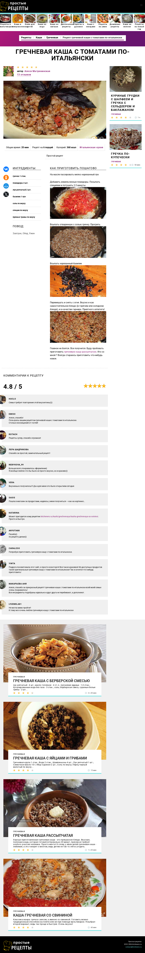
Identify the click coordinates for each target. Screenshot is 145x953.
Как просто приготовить (17, 946)
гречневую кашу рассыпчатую (80, 351)
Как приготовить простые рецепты (14, 6)
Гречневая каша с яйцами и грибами (50, 758)
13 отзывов (24, 74)
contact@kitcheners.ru (133, 947)
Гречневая (19, 677)
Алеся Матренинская (37, 71)
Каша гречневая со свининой (42, 915)
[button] (141, 5)
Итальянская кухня (91, 147)
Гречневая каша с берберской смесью (51, 681)
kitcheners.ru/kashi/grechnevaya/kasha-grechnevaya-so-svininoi (69, 516)
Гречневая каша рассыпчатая (43, 835)
